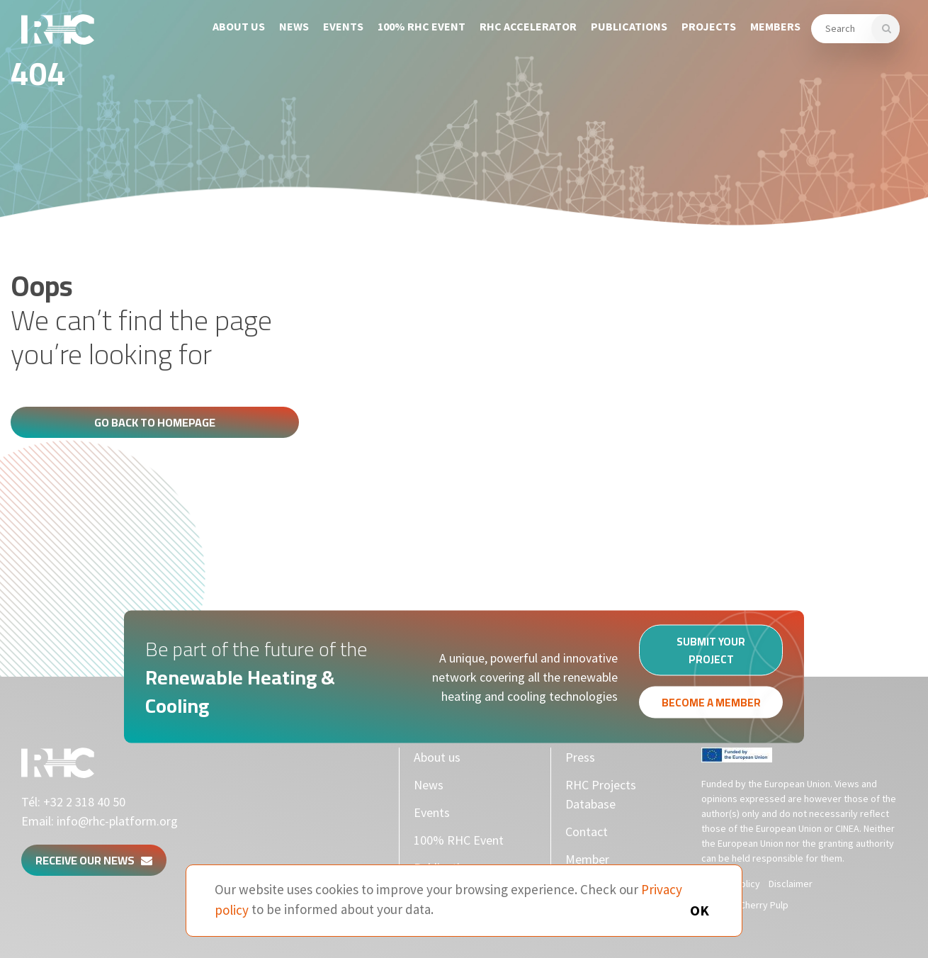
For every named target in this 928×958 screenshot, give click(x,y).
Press (580, 757)
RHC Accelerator (528, 26)
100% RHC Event (421, 26)
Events (343, 26)
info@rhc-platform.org (117, 821)
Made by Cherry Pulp (744, 904)
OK (699, 910)
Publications (629, 26)
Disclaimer (791, 883)
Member (587, 859)
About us (239, 26)
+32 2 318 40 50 (84, 802)
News (294, 26)
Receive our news (93, 860)
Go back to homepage (154, 422)
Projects (708, 26)
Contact (586, 831)
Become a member (711, 706)
